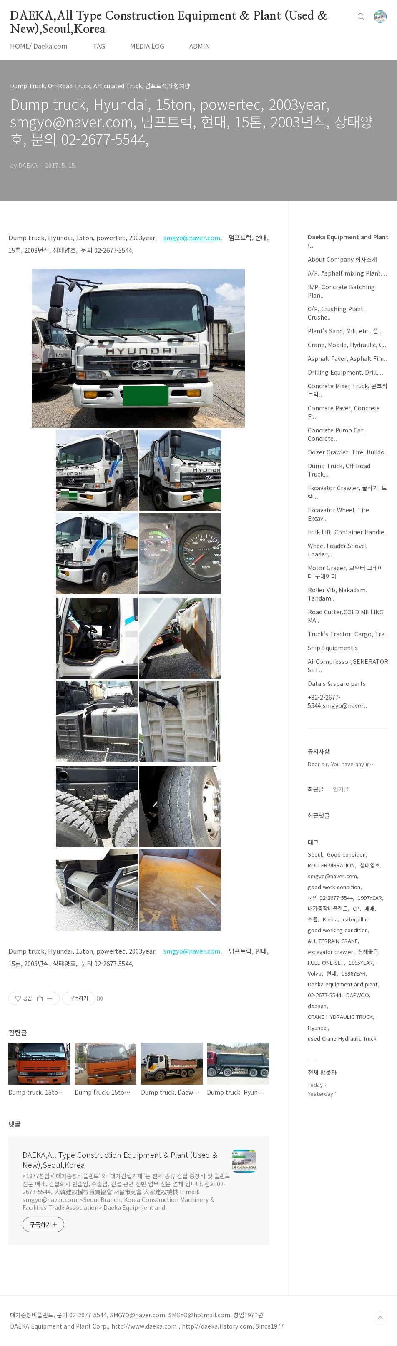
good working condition (338, 930)
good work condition (334, 887)
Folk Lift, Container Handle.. (347, 532)
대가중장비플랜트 (328, 908)
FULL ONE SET (326, 962)
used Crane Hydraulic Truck (342, 1038)
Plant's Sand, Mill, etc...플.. (345, 331)
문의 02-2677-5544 (330, 897)
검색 (361, 16)
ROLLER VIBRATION (331, 865)
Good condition (346, 854)
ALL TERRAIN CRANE (333, 941)
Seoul (315, 854)
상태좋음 (368, 952)
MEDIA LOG (147, 46)
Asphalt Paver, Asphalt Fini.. (347, 358)
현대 (332, 973)
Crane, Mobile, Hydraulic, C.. (347, 344)
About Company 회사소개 (342, 259)
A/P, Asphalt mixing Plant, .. (347, 273)
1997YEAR (370, 897)
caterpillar (355, 919)
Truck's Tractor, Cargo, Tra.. (348, 634)
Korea (330, 919)
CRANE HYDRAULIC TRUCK (340, 1017)
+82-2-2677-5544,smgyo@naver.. (337, 701)
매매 (369, 908)
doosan (317, 1006)
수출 (313, 919)
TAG (99, 46)
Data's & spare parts (337, 683)
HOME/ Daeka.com (39, 46)
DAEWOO (357, 995)
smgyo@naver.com (191, 950)
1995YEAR (361, 962)
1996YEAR (354, 973)
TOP (380, 1318)
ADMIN (199, 46)
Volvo (315, 973)
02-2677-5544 (324, 995)
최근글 (316, 789)
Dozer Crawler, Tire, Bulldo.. (348, 452)
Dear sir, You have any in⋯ (341, 764)
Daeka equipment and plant (342, 984)
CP (356, 908)
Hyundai (318, 1027)
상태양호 (370, 865)
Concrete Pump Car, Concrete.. (336, 434)
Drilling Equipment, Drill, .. (345, 372)
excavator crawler (330, 952)
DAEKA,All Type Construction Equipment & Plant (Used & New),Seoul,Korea (168, 16)
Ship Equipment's (333, 647)
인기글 (341, 789)
